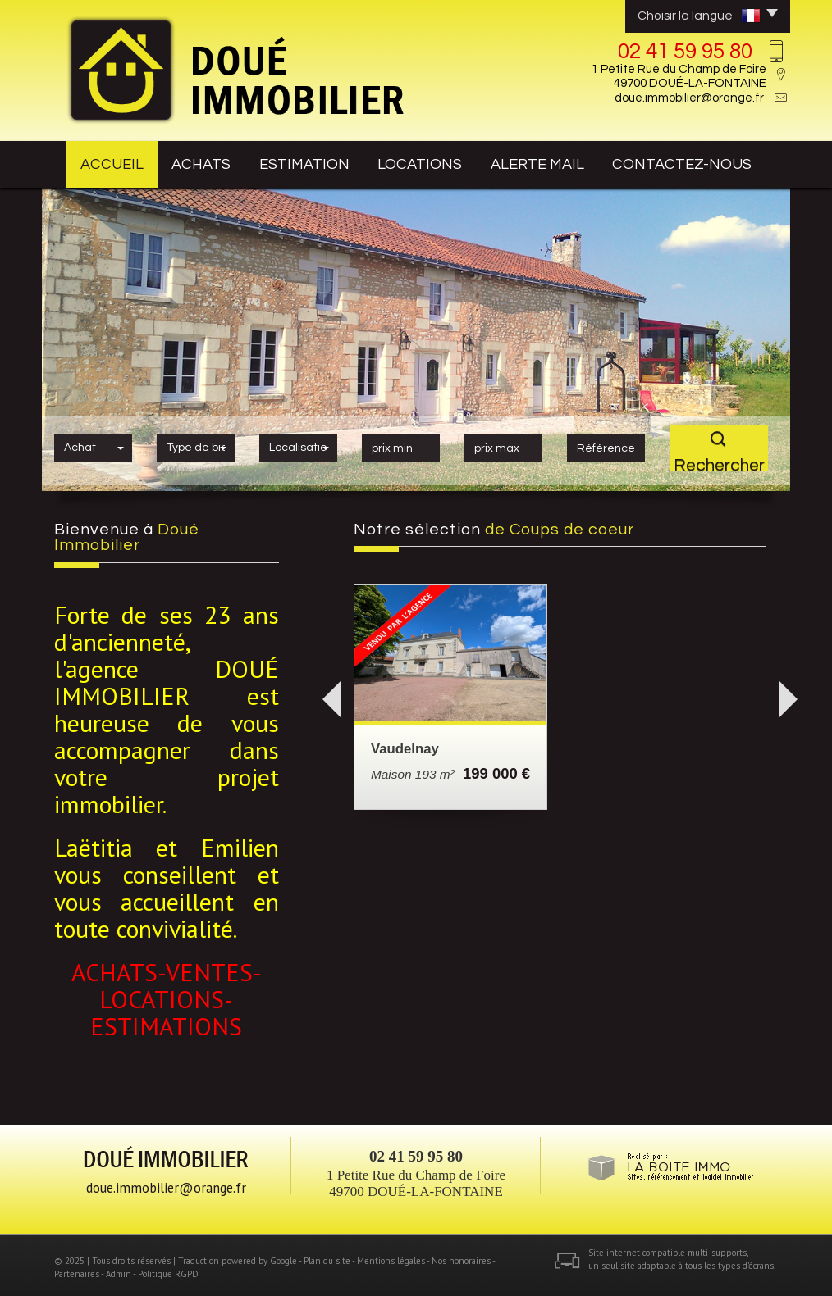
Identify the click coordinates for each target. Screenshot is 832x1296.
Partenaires (76, 1268)
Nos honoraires (461, 1256)
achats (207, 161)
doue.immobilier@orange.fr (689, 98)
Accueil (105, 161)
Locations (435, 161)
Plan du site (327, 1256)
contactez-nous (699, 161)
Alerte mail (557, 161)
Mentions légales (391, 1256)
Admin (118, 1268)
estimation (317, 161)
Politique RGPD (168, 1268)
